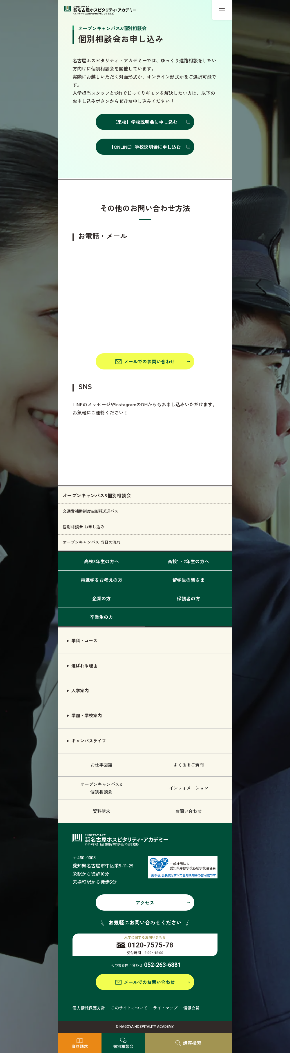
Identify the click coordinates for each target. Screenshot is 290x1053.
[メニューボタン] (222, 10)
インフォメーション (188, 788)
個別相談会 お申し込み (83, 527)
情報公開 (191, 1008)
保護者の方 (188, 598)
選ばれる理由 (84, 665)
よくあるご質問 (188, 765)
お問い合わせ (188, 811)
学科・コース (84, 640)
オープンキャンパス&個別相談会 (97, 495)
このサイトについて (129, 1008)
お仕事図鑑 (101, 765)
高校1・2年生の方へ (188, 561)
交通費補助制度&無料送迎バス (90, 511)
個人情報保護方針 (88, 1008)
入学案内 (80, 690)
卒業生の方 (101, 616)
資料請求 (101, 811)
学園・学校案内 (86, 715)
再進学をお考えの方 (101, 579)
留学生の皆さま (188, 579)
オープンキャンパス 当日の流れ (92, 542)
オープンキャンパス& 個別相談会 (101, 788)
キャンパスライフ (88, 740)
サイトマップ (165, 1008)
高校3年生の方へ (101, 561)
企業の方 (101, 598)
